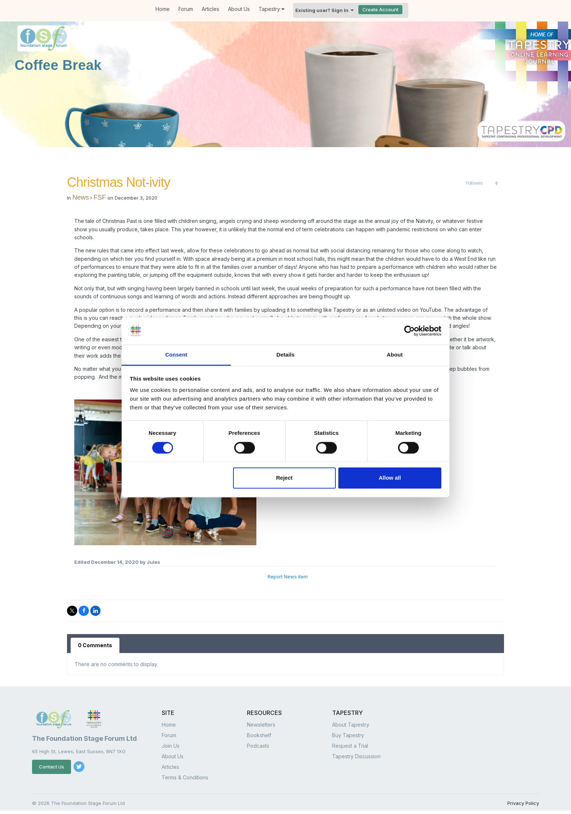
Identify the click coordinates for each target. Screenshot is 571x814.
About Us (239, 9)
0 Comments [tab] (95, 645)
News (80, 197)
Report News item (288, 576)
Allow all (390, 478)
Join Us (171, 746)
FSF (100, 197)
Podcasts (258, 746)
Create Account (380, 9)
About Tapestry (350, 724)
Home (162, 9)
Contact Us (51, 767)
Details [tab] (285, 355)
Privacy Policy (523, 803)
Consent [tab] (176, 355)
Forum (185, 9)
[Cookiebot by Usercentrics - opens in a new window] (409, 330)
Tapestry (271, 9)
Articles (210, 9)
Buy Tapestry (348, 735)
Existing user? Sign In (324, 10)
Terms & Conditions (185, 777)
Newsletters (261, 724)
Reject (284, 478)
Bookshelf (259, 735)
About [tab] (395, 355)
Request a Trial (350, 746)
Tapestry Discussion (356, 756)
